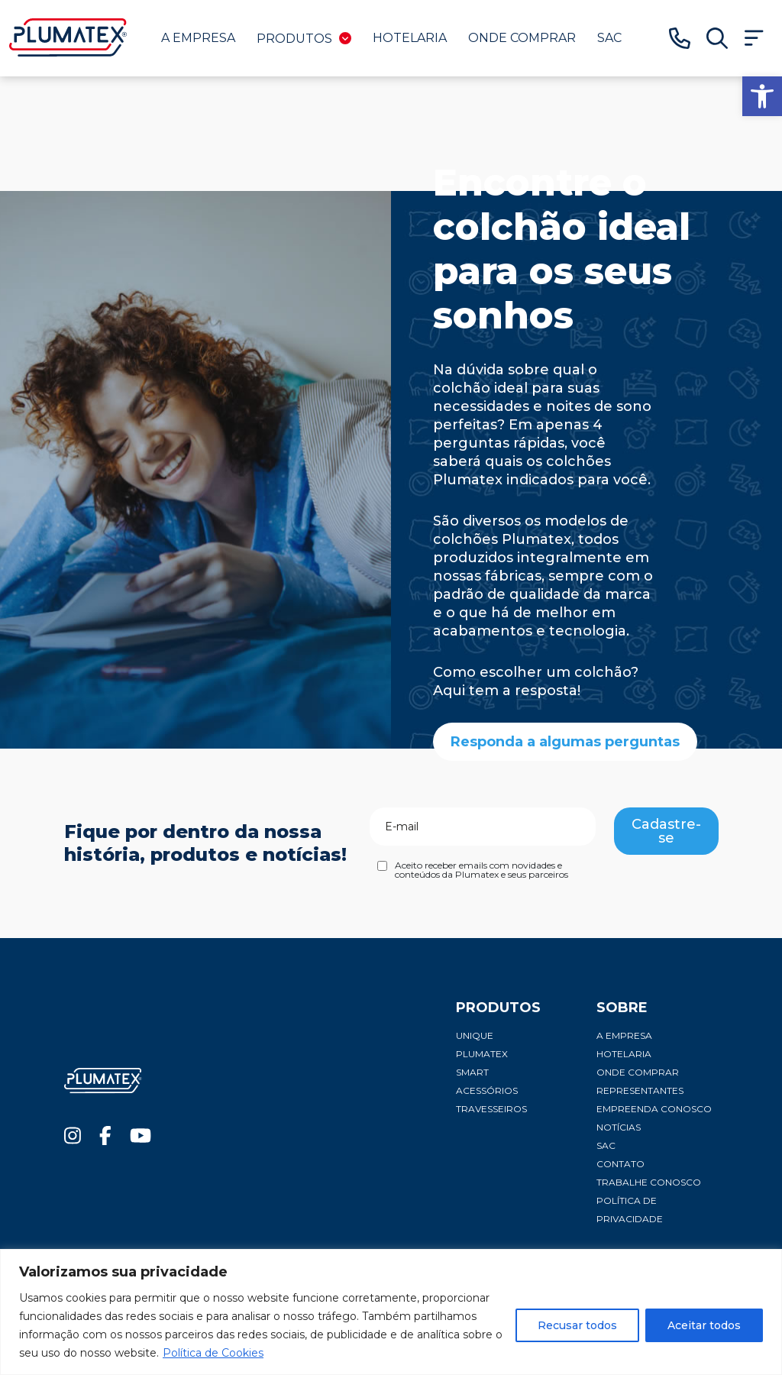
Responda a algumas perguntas (565, 741)
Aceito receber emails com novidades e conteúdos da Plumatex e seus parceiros (481, 870)
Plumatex (482, 1054)
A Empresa (198, 38)
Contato (620, 1164)
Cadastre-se (666, 831)
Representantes (639, 1090)
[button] (762, 96)
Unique (474, 1035)
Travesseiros (491, 1109)
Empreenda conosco (654, 1109)
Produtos (304, 38)
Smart (472, 1072)
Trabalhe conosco (648, 1182)
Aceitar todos (704, 1325)
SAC (609, 38)
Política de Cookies (213, 1353)
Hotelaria (410, 38)
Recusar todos (577, 1325)
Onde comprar (522, 38)
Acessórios (487, 1090)
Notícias (618, 1127)
